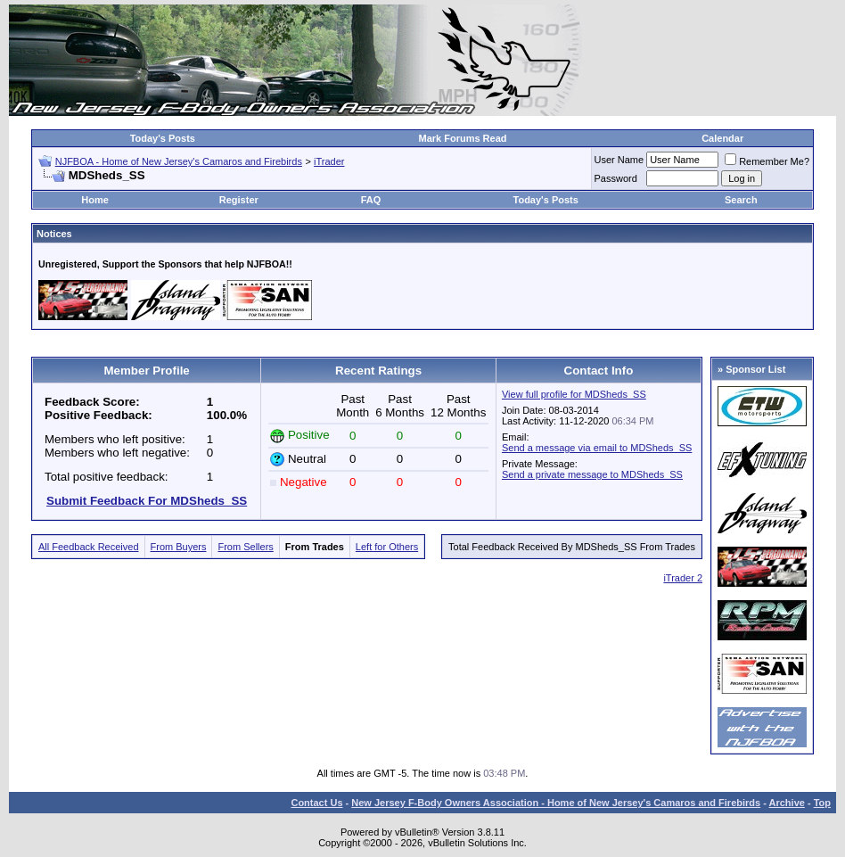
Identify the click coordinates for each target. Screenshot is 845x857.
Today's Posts (162, 138)
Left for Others (387, 546)
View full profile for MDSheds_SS (574, 394)
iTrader (329, 161)
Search (741, 199)
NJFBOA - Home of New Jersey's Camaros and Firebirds (178, 161)
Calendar (722, 138)
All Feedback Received (88, 546)
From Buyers (179, 546)
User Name (619, 159)
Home (95, 199)
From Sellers (245, 546)
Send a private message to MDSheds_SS (592, 474)
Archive (787, 802)
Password (616, 178)
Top (822, 802)
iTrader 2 (682, 578)
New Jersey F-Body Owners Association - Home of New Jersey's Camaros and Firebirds (555, 802)
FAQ (371, 199)
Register (238, 199)
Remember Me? (767, 161)
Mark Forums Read (462, 138)
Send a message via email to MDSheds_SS (597, 447)
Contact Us (316, 802)
